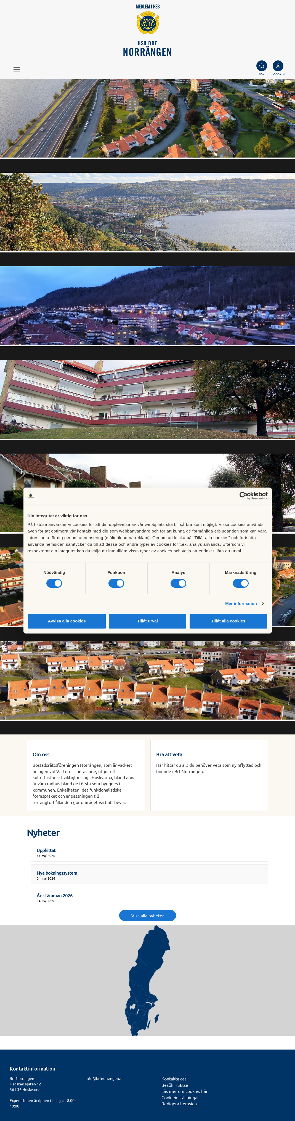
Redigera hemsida (179, 1103)
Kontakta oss (174, 1078)
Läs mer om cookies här (184, 1091)
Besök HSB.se (174, 1085)
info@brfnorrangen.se (105, 1078)
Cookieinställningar (180, 1097)
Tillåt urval (147, 621)
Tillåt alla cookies (228, 621)
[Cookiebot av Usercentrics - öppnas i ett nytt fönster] (243, 496)
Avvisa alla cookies (67, 621)
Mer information (241, 603)
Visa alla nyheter (147, 915)
